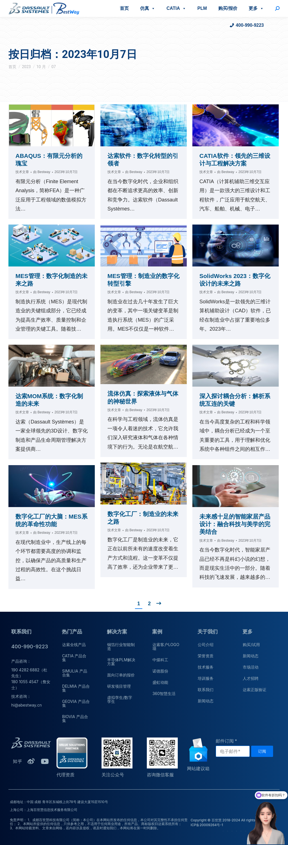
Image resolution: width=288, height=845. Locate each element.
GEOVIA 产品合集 (76, 703)
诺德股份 (160, 671)
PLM (202, 8)
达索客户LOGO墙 (165, 646)
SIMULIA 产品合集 (74, 673)
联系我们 (205, 689)
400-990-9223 (250, 25)
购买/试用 (251, 644)
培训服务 (205, 678)
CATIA (176, 8)
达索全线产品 (74, 644)
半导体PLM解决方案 (121, 661)
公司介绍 (205, 644)
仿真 (147, 8)
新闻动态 (205, 700)
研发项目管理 (119, 686)
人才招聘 (250, 678)
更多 (256, 8)
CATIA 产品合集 (74, 657)
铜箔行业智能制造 (121, 646)
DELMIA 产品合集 (76, 688)
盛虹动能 (160, 682)
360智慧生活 (164, 693)
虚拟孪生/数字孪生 (119, 699)
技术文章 (22, 172)
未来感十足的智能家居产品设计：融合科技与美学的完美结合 (234, 524)
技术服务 (205, 667)
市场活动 (250, 667)
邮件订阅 (225, 741)
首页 (124, 8)
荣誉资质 (205, 655)
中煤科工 (160, 659)
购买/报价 (227, 8)
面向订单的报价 (121, 675)
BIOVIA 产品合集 (75, 718)
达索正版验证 (254, 689)
